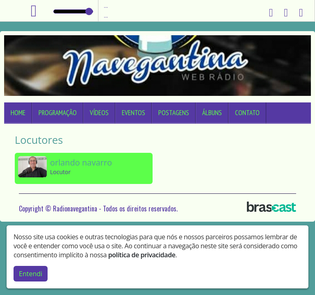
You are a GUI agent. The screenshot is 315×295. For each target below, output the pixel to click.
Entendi (30, 273)
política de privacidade (142, 254)
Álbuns (212, 112)
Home (18, 112)
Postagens (173, 112)
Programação (58, 112)
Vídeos (99, 112)
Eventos (133, 112)
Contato (247, 112)
